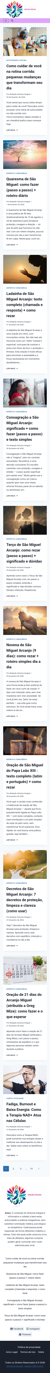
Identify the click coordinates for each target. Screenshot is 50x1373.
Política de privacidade (29, 1347)
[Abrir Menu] (5, 20)
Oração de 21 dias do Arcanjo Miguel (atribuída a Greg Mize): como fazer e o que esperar (24, 1005)
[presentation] (25, 41)
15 (31, 1168)
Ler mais (12, 130)
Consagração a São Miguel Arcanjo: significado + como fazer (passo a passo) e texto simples (24, 428)
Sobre (41, 1352)
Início (12, 1347)
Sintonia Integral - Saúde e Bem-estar (24, 1366)
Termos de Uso (27, 1352)
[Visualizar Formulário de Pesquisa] (12, 20)
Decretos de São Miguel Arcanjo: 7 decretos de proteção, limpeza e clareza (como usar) (24, 900)
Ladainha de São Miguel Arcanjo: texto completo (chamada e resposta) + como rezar (24, 304)
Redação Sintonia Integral (20, 94)
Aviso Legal (12, 1352)
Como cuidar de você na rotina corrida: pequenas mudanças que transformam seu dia (24, 77)
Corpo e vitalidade (15, 1098)
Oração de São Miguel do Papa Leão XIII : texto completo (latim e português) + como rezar (24, 776)
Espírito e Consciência (16, 173)
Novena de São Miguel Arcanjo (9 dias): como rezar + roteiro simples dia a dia (23, 656)
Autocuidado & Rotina (16, 60)
